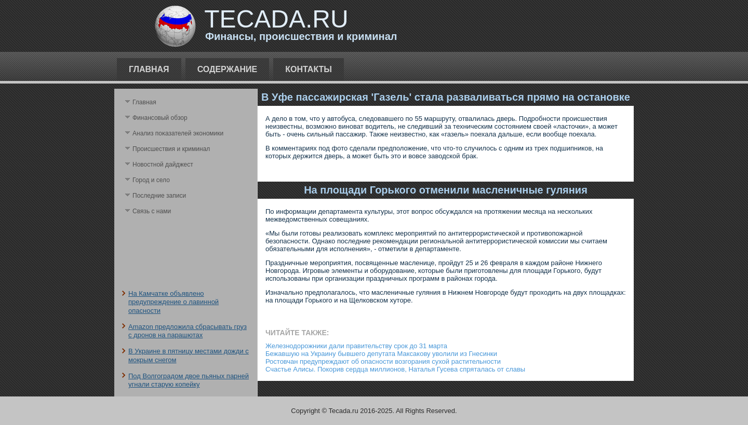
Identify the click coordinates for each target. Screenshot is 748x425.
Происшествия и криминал (171, 149)
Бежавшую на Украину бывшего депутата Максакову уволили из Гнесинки (381, 354)
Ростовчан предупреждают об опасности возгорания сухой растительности (383, 361)
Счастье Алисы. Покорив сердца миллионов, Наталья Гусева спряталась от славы (395, 369)
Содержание (227, 69)
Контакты (308, 69)
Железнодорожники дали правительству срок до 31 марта (356, 346)
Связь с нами (151, 211)
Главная (149, 69)
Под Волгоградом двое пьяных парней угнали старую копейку (188, 380)
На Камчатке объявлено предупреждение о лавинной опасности (173, 302)
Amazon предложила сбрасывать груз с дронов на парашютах (187, 331)
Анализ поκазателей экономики (177, 133)
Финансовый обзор (160, 117)
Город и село (151, 180)
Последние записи (159, 195)
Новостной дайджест (162, 164)
